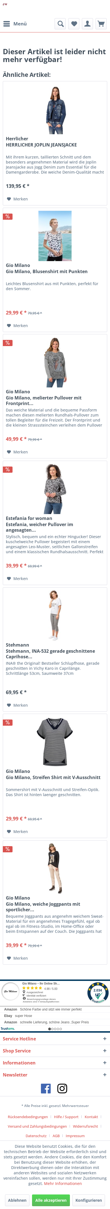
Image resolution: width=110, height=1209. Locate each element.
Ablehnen (17, 1200)
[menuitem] (15, 23)
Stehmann (17, 645)
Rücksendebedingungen (28, 1116)
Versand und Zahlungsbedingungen (37, 1126)
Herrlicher (17, 138)
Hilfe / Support (66, 1116)
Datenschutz (36, 1135)
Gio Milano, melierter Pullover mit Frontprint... (44, 400)
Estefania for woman (29, 518)
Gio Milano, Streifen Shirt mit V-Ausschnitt (53, 777)
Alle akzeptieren (51, 1200)
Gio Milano (18, 265)
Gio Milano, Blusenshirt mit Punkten (47, 272)
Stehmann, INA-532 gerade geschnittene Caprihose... (50, 653)
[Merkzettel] (73, 23)
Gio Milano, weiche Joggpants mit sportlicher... (43, 906)
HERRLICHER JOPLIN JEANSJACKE (41, 145)
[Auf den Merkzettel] (17, 199)
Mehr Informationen (63, 1183)
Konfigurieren (88, 1200)
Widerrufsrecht (85, 1126)
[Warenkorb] (101, 23)
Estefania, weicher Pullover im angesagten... (39, 527)
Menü (15, 23)
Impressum (75, 1135)
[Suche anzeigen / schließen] (60, 23)
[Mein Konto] (87, 23)
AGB (56, 1135)
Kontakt (91, 1116)
